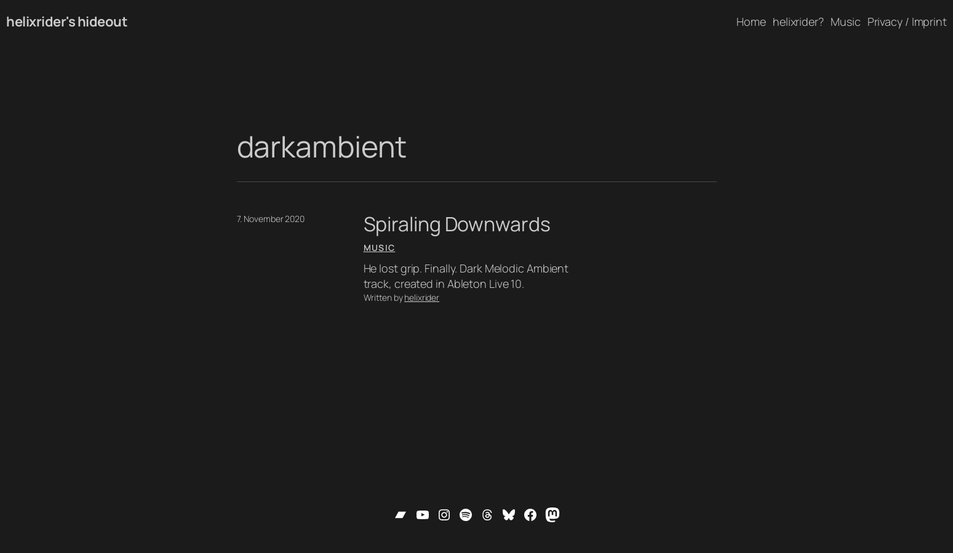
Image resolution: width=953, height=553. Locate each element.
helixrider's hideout (66, 21)
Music (380, 247)
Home (751, 21)
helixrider (421, 297)
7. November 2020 (271, 219)
